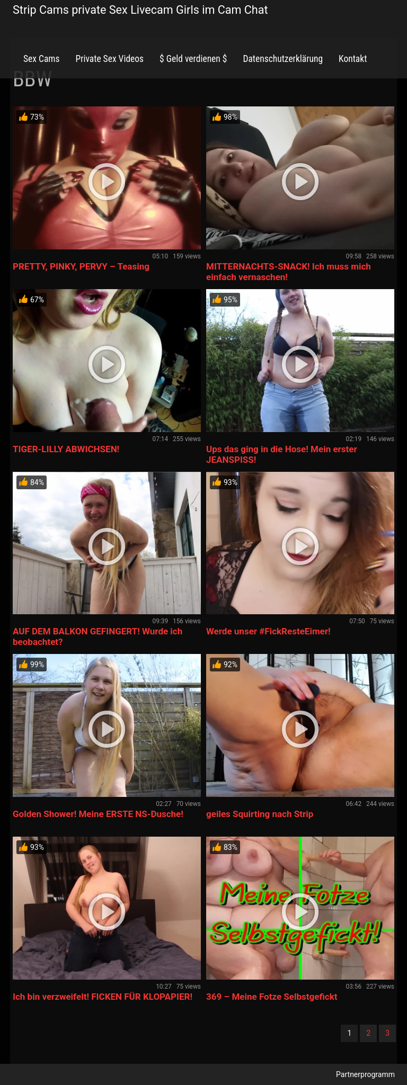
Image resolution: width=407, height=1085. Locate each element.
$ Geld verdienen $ (193, 58)
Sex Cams (41, 58)
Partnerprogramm (365, 1074)
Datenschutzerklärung (283, 58)
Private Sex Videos (109, 58)
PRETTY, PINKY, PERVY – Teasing (81, 266)
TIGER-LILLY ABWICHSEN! (66, 449)
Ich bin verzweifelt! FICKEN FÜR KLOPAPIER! (102, 996)
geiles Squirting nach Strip (259, 814)
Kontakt (353, 58)
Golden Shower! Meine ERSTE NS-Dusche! (98, 814)
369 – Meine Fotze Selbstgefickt (272, 996)
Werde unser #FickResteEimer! (268, 631)
